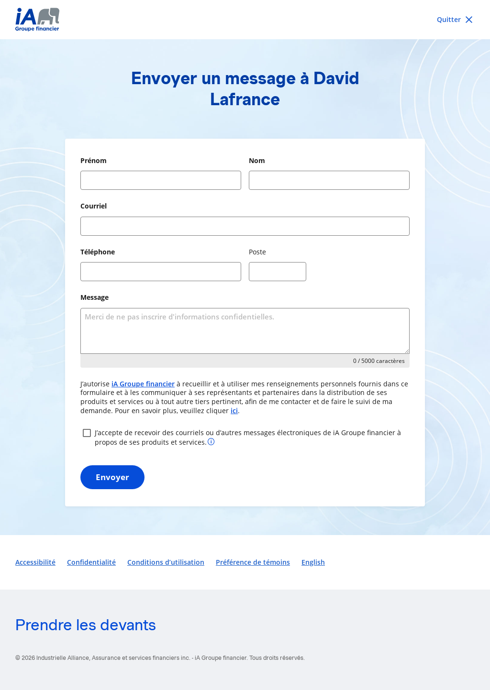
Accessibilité (35, 562)
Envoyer (112, 476)
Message (94, 297)
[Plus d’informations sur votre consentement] (211, 441)
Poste (257, 251)
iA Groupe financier (143, 383)
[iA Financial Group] (245, 20)
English (313, 562)
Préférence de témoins (253, 562)
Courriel (93, 205)
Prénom (93, 160)
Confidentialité (91, 562)
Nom (257, 160)
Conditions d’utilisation (165, 562)
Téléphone (97, 251)
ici (234, 410)
